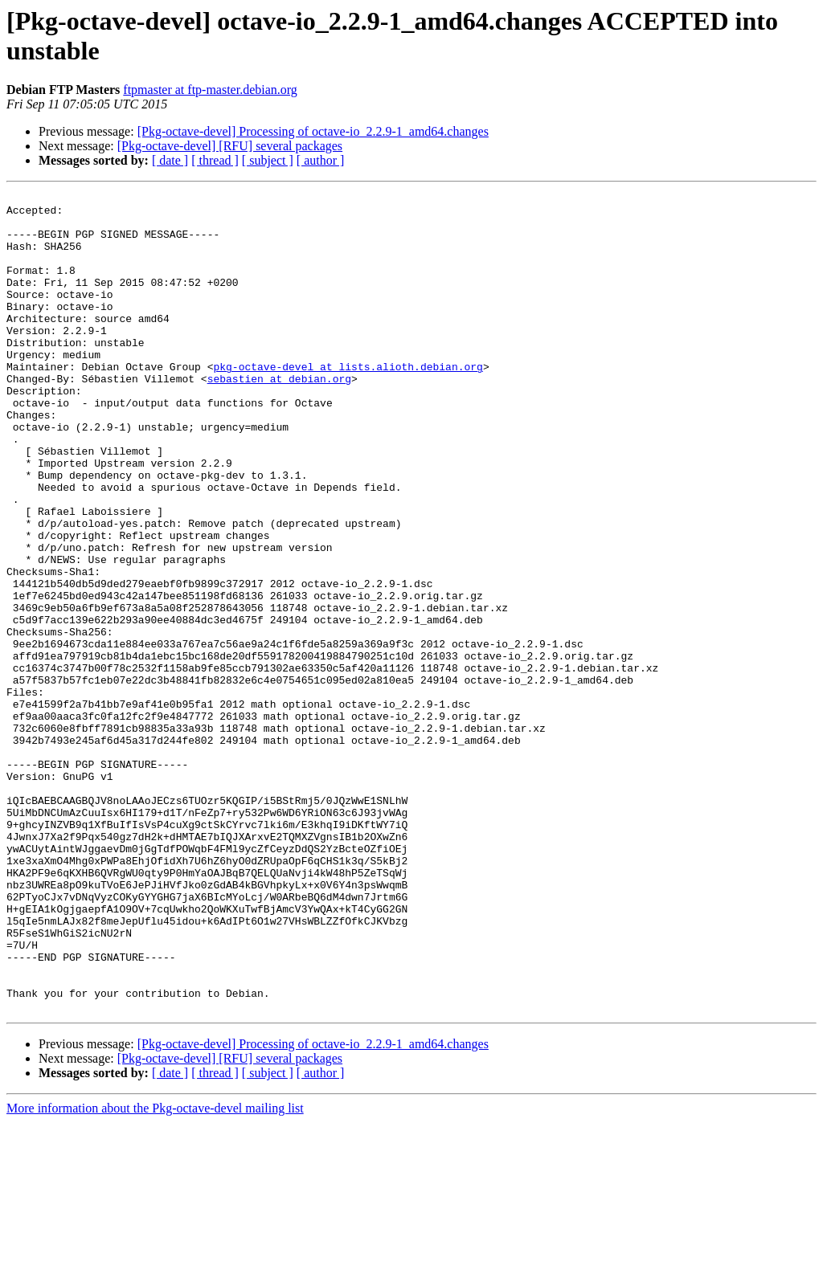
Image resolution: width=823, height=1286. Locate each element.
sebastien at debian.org (279, 417)
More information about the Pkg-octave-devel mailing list (155, 1272)
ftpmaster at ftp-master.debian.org (210, 89)
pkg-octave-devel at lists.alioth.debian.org (347, 402)
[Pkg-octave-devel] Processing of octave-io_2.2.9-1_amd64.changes (313, 131)
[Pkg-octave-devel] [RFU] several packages (229, 146)
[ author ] (321, 160)
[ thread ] (215, 160)
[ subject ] (267, 160)
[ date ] (170, 160)
